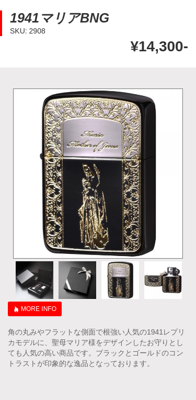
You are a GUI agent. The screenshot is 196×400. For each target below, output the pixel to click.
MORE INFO (38, 309)
